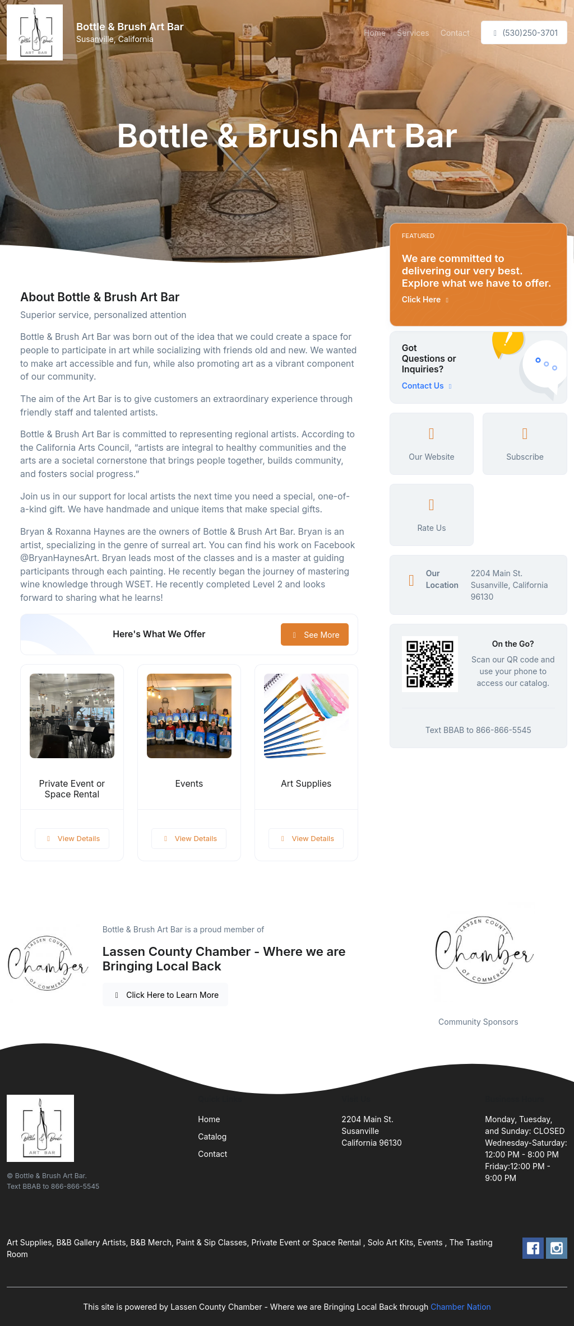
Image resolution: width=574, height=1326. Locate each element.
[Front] (37, 32)
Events (189, 783)
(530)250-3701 (524, 33)
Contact (455, 33)
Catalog (212, 1136)
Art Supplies (306, 783)
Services (413, 33)
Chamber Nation (460, 1306)
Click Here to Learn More (165, 995)
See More (315, 634)
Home (375, 33)
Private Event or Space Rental (72, 789)
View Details (72, 838)
